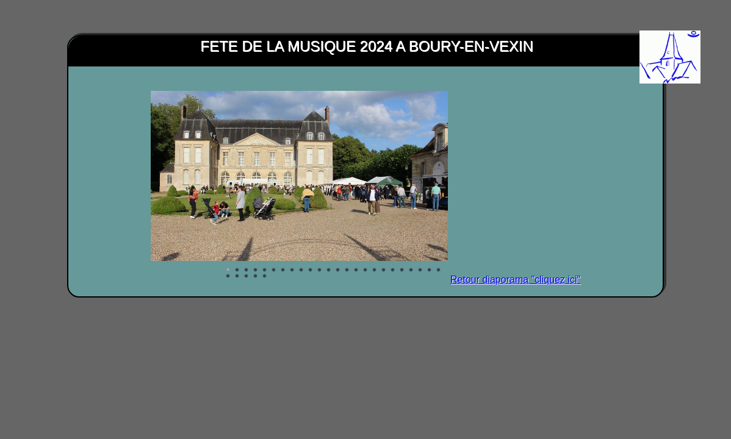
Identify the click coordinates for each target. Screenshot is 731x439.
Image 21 (411, 270)
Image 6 (274, 270)
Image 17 (375, 270)
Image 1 (228, 270)
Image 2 (237, 270)
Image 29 (265, 276)
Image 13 (338, 270)
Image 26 (237, 276)
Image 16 (365, 270)
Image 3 (246, 270)
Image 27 (246, 276)
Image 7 (283, 270)
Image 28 (256, 276)
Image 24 (439, 270)
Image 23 (430, 270)
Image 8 (292, 270)
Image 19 (393, 270)
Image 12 (329, 270)
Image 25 (228, 276)
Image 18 (384, 270)
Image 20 (402, 270)
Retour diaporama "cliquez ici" (515, 279)
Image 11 (320, 270)
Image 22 (420, 270)
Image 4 (256, 270)
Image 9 (301, 270)
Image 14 (347, 270)
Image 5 (265, 270)
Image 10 (311, 270)
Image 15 (356, 270)
